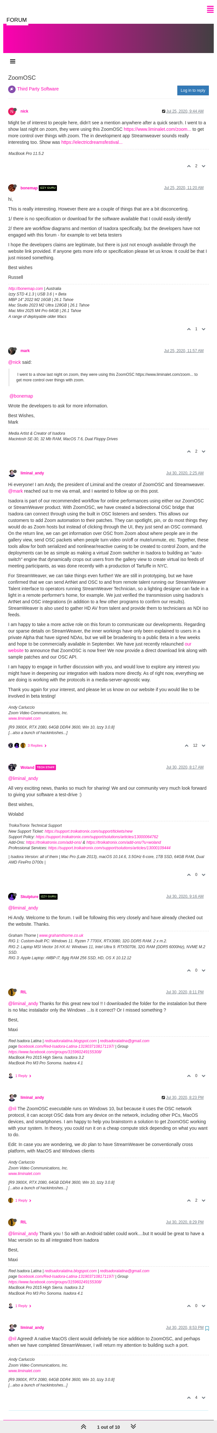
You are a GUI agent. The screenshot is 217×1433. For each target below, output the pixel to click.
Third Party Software (38, 82)
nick (24, 104)
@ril (12, 1102)
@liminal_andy (23, 771)
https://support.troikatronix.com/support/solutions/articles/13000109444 (109, 841)
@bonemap (21, 389)
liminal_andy (32, 466)
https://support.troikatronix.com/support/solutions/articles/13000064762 (97, 830)
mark (25, 344)
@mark (15, 484)
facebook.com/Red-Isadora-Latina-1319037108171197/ (66, 1040)
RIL (23, 985)
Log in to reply (193, 84)
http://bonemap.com (25, 282)
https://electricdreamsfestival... (91, 135)
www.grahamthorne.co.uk (61, 929)
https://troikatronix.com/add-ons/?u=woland (123, 836)
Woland (27, 760)
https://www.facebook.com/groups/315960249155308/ (55, 1045)
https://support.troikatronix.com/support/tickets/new (88, 825)
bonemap (29, 181)
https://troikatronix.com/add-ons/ (54, 836)
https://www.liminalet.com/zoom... (157, 122)
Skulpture (29, 890)
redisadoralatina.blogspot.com (71, 1034)
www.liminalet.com (24, 712)
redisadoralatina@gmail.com (124, 1034)
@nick (14, 355)
